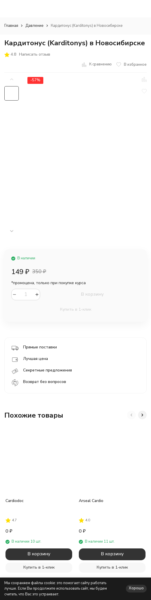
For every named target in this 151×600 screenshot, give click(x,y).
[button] (11, 231)
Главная (11, 25)
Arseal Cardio (91, 500)
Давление (34, 25)
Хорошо (136, 588)
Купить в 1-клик (75, 309)
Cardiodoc (14, 500)
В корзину (92, 294)
